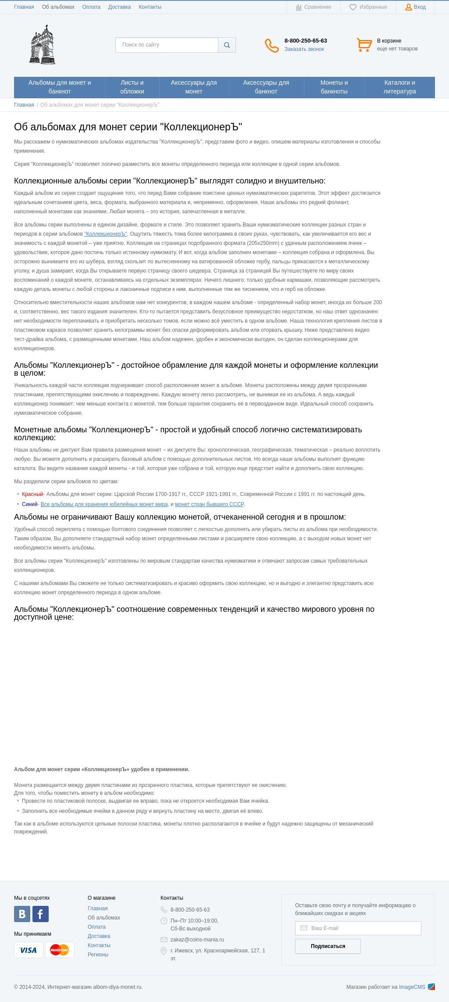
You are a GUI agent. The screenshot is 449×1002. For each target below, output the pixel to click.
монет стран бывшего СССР (209, 504)
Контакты (150, 7)
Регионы (98, 955)
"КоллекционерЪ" (105, 234)
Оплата (91, 7)
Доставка (119, 7)
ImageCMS (417, 987)
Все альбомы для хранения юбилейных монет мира (104, 504)
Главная (24, 7)
